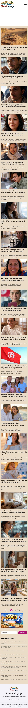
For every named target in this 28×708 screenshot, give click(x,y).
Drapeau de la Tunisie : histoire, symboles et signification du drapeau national (14, 367)
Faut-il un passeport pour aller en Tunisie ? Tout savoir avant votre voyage (13, 309)
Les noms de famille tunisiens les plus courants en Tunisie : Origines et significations (13, 135)
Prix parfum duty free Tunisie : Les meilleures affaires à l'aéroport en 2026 (13, 662)
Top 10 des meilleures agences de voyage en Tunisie (12, 650)
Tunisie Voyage (14, 693)
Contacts (15, 706)
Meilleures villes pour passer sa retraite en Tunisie (11, 654)
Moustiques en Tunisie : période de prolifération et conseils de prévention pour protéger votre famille (13, 512)
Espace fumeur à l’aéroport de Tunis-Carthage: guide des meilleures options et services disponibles (14, 541)
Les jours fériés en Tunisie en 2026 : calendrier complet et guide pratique (12, 163)
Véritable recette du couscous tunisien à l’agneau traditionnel (14, 679)
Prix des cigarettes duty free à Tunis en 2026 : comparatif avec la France (13, 77)
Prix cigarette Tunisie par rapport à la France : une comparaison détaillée (12, 250)
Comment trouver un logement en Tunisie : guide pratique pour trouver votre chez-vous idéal (14, 600)
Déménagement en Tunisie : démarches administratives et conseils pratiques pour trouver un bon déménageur (13, 571)
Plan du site (20, 706)
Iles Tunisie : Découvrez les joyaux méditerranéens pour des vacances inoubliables (12, 280)
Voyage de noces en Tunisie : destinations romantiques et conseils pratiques (12, 425)
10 (19, 610)
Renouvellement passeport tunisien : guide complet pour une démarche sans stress (13, 106)
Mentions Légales (9, 706)
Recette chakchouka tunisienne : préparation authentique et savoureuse (13, 671)
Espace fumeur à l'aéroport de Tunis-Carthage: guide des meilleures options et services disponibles (13, 667)
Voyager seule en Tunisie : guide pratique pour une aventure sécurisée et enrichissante (14, 482)
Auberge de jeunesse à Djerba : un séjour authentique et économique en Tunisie (14, 338)
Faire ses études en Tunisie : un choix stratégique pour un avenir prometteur (13, 192)
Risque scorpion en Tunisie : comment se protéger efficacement (14, 48)
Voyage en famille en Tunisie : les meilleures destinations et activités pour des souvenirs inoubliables (13, 396)
